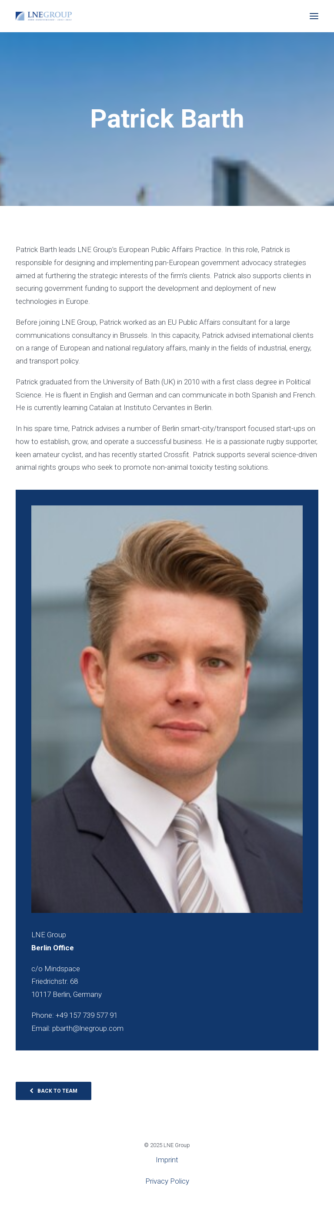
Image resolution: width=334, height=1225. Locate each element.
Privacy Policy (167, 1181)
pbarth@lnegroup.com (88, 1028)
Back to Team (53, 1091)
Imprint (167, 1159)
